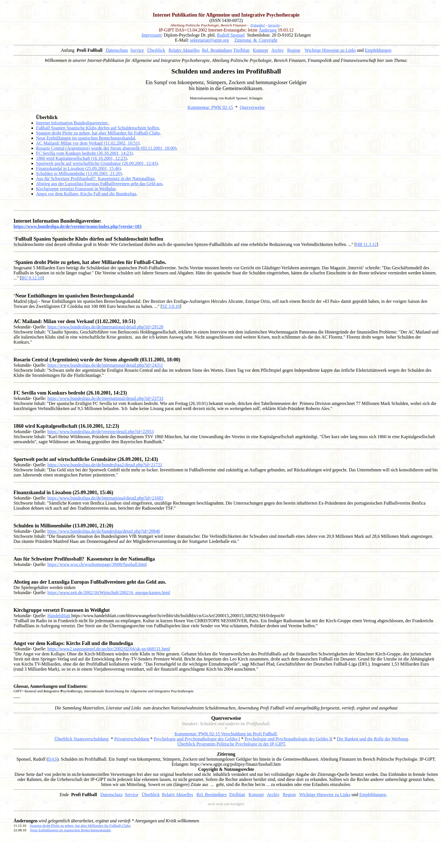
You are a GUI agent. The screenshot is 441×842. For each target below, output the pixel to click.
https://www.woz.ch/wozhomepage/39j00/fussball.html (97, 564)
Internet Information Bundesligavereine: (72, 122)
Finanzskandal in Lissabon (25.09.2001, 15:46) (78, 168)
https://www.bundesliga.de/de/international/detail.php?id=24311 (105, 365)
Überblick (156, 50)
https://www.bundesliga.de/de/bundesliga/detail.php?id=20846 (104, 531)
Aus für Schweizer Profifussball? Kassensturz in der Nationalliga (95, 178)
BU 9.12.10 (31, 278)
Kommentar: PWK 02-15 (210, 107)
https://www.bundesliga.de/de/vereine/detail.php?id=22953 (101, 431)
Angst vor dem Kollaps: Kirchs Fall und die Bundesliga (86, 193)
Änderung (268, 30)
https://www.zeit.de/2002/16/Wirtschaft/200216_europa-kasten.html (109, 592)
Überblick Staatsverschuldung (82, 738)
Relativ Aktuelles (184, 50)
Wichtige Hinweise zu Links (330, 50)
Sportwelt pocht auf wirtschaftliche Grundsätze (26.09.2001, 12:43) (97, 163)
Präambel (257, 25)
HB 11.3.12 (366, 244)
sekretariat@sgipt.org (209, 40)
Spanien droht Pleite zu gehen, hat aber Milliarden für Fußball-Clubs (98, 133)
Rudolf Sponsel (231, 35)
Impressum (151, 35)
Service (137, 50)
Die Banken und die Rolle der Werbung (372, 738)
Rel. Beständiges (217, 50)
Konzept (260, 50)
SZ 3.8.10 (171, 306)
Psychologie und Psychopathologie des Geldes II (288, 738)
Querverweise (252, 107)
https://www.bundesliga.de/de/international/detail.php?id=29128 (105, 326)
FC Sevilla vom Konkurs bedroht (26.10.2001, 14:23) (84, 153)
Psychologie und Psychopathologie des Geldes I (197, 738)
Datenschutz (117, 50)
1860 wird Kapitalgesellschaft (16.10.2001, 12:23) (81, 158)
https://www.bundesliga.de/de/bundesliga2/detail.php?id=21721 (105, 464)
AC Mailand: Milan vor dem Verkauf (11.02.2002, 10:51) (88, 143)
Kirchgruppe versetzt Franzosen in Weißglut (76, 188)
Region (293, 50)
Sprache (274, 25)
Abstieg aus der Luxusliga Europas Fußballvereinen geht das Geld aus (99, 183)
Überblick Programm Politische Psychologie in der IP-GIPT (231, 744)
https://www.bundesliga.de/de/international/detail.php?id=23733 (105, 398)
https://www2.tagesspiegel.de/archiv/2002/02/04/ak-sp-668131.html (109, 648)
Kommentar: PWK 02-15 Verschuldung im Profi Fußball (225, 733)
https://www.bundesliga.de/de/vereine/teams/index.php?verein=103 (77, 226)
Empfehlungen (378, 50)
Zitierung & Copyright (255, 40)
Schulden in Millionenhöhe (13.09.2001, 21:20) (79, 173)
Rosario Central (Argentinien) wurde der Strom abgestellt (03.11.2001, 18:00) (106, 148)
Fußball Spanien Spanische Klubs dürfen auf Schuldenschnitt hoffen (97, 128)
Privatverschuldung (131, 738)
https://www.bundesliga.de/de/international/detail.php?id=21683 (105, 498)
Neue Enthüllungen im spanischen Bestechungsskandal (85, 138)
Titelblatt (241, 50)
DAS (52, 759)
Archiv (277, 50)
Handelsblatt (59, 615)
